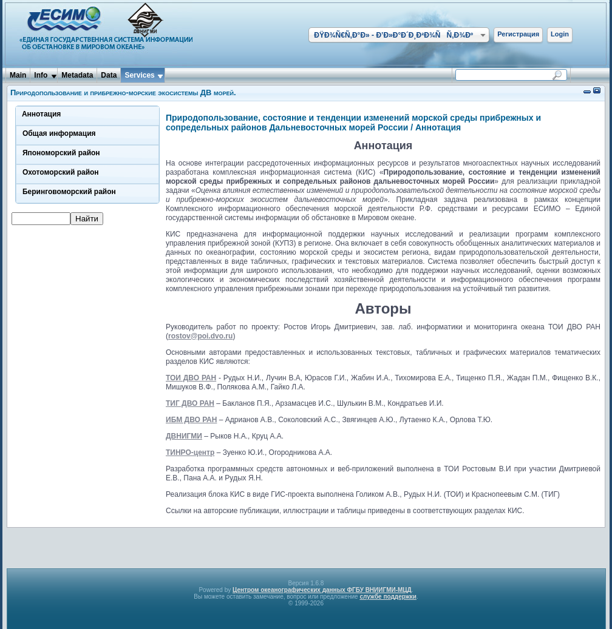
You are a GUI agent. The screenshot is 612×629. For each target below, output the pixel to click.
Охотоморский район (60, 172)
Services (139, 75)
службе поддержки (387, 596)
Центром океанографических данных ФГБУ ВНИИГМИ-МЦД (322, 590)
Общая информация (59, 133)
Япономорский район (61, 153)
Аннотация (41, 114)
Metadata (77, 75)
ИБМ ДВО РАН (191, 419)
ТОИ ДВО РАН (191, 378)
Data (109, 75)
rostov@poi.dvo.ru (200, 336)
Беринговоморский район (69, 191)
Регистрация (518, 34)
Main (18, 75)
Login (560, 34)
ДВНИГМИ (184, 436)
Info (40, 75)
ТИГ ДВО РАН (190, 403)
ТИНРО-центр (190, 452)
